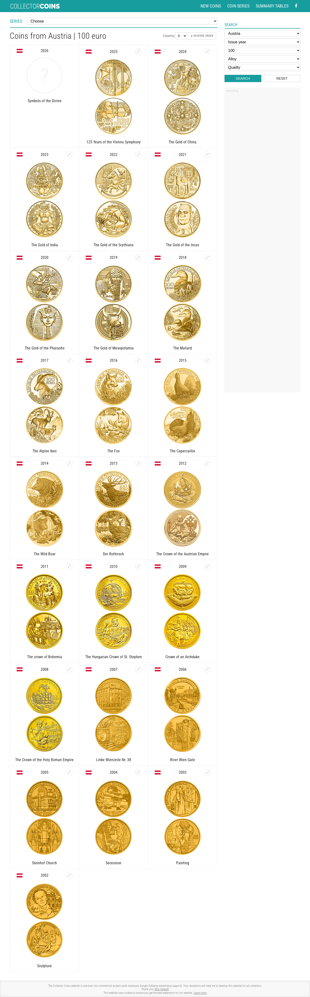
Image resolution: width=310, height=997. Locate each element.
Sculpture (44, 966)
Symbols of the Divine (45, 101)
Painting (182, 863)
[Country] (262, 33)
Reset (282, 78)
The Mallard (182, 348)
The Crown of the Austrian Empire (182, 554)
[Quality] (262, 67)
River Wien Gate (182, 759)
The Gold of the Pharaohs (44, 348)
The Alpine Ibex (44, 451)
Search (243, 78)
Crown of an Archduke (182, 657)
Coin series (238, 5)
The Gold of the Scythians (113, 245)
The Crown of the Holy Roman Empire (44, 759)
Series (16, 21)
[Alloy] (262, 58)
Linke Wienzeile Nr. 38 (113, 759)
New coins (211, 5)
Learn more (200, 993)
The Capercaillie (182, 451)
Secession (113, 863)
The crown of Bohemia (44, 657)
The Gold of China (182, 142)
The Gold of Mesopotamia (113, 348)
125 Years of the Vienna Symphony (113, 142)
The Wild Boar (44, 554)
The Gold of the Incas (182, 245)
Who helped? (162, 989)
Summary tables (272, 5)
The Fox (113, 451)
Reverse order (202, 36)
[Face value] (262, 50)
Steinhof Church (44, 863)
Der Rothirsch (113, 554)
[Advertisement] (262, 167)
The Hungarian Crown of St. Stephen (113, 657)
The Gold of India (44, 245)
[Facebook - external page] (296, 6)
